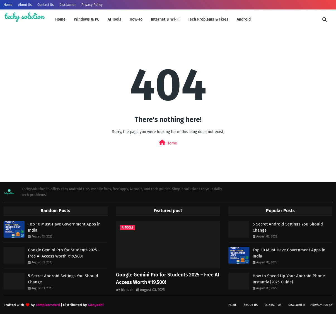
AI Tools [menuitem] (114, 19)
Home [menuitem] (60, 19)
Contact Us (45, 5)
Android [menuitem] (244, 19)
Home (8, 5)
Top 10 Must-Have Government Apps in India (64, 227)
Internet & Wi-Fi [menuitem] (165, 19)
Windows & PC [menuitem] (86, 19)
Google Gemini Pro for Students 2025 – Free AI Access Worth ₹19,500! (64, 253)
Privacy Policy (92, 5)
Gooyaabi (96, 305)
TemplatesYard (48, 305)
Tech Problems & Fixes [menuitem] (208, 19)
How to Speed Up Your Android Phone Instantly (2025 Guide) (289, 279)
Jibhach (127, 290)
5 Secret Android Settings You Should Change (63, 279)
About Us (25, 5)
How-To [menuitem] (136, 19)
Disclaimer (67, 5)
